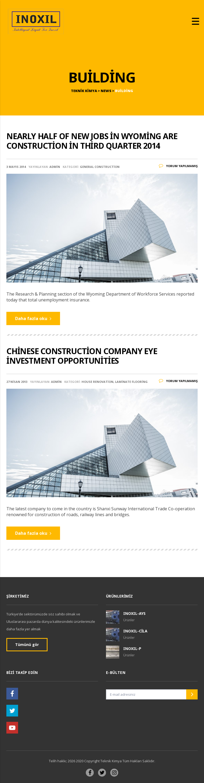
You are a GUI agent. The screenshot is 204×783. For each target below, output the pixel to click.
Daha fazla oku (33, 318)
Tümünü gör (27, 644)
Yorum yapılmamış (178, 166)
